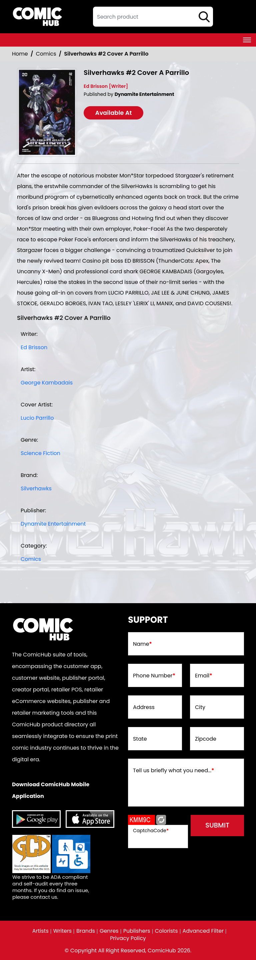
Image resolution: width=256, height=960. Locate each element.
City (200, 707)
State (140, 739)
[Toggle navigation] (247, 40)
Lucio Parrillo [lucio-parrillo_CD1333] (37, 418)
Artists (40, 931)
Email (203, 676)
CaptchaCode (151, 830)
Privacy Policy (128, 938)
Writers (62, 931)
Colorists (166, 931)
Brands (85, 931)
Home (20, 54)
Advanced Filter (203, 931)
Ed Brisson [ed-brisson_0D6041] (34, 347)
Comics (46, 54)
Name (142, 644)
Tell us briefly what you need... (173, 771)
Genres (109, 931)
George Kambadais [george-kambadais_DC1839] (47, 382)
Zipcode (205, 739)
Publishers (136, 931)
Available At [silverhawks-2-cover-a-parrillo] (113, 113)
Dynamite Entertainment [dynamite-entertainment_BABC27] (53, 524)
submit (217, 825)
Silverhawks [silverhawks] (36, 488)
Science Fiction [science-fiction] (40, 453)
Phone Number (154, 676)
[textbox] (153, 17)
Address (144, 707)
